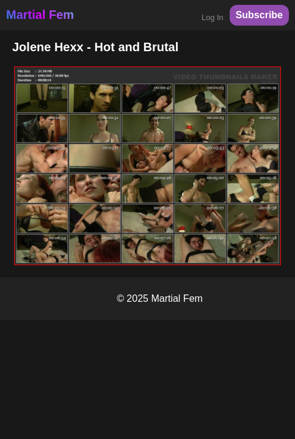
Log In (213, 17)
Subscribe (259, 15)
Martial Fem (40, 14)
